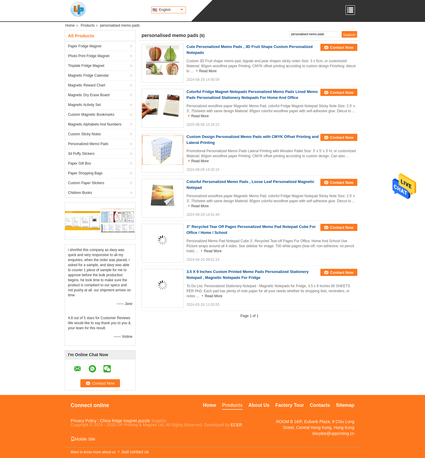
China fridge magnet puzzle (125, 420)
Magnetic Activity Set (84, 105)
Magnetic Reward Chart (86, 85)
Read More (208, 71)
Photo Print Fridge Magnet (88, 56)
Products (88, 25)
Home (70, 25)
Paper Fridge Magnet (84, 46)
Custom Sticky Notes (84, 134)
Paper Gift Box (79, 163)
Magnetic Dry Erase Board (89, 95)
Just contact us (135, 451)
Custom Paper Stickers (86, 183)
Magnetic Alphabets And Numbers (94, 124)
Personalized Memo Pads (88, 144)
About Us (259, 405)
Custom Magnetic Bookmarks (91, 115)
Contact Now (341, 47)
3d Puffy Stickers (81, 154)
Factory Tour (289, 405)
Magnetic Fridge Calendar (88, 75)
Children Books (80, 193)
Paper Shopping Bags (85, 173)
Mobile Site (83, 439)
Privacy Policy (83, 420)
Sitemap (345, 405)
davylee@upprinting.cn (333, 433)
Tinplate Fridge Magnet (86, 66)
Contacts (320, 405)
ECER (236, 424)
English (171, 10)
